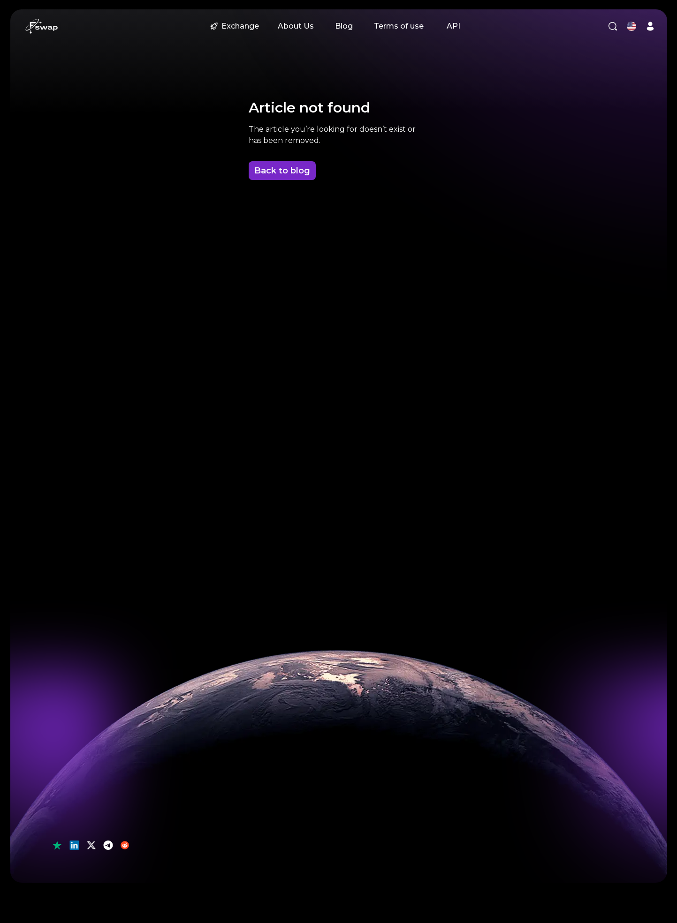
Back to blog (282, 170)
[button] (42, 26)
